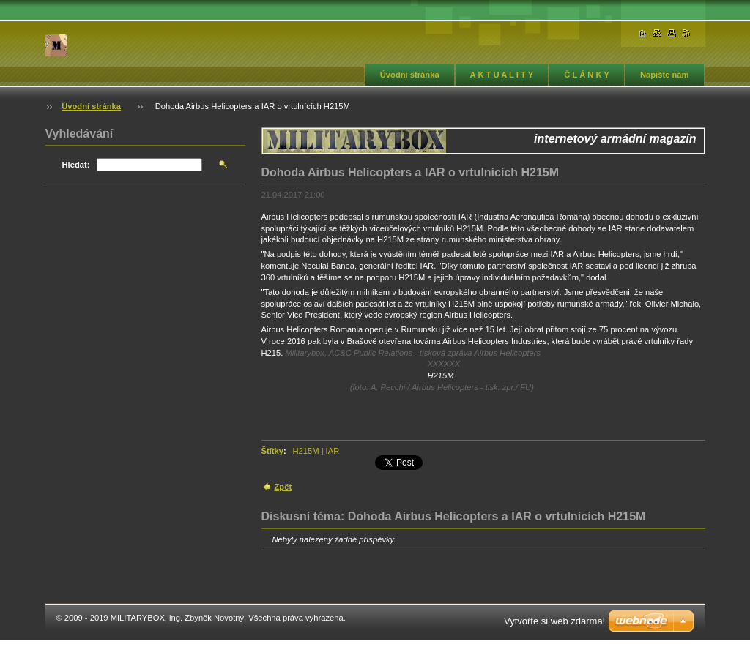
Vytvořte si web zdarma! (554, 621)
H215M (305, 450)
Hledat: (76, 164)
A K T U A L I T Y (502, 74)
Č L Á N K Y (586, 74)
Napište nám (664, 74)
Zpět (283, 486)
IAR (333, 450)
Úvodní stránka (409, 74)
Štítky (272, 450)
